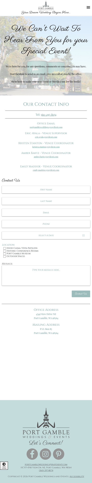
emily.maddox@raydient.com (46, 170)
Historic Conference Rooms (46, 251)
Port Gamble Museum (46, 253)
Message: (7, 264)
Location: (8, 245)
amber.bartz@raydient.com (46, 156)
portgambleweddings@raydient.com (46, 127)
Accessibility (77, 476)
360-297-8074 (48, 114)
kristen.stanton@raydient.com (46, 146)
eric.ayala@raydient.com (46, 137)
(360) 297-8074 (46, 470)
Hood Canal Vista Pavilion (46, 248)
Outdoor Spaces (46, 256)
